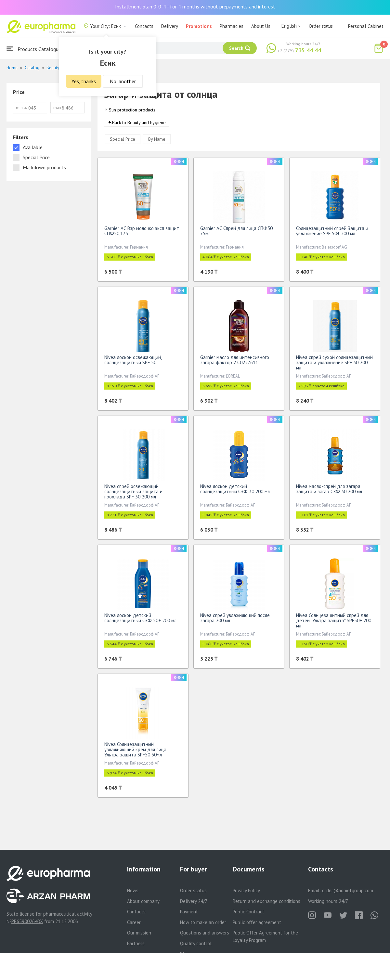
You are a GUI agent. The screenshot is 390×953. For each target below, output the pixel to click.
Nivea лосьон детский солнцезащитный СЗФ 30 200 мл (235, 491)
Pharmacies (231, 26)
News (132, 890)
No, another (123, 81)
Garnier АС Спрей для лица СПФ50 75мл (236, 233)
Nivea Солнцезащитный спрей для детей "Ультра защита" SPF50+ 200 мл (333, 622)
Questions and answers (204, 933)
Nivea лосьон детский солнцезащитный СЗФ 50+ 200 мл (140, 620)
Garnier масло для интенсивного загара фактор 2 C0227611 (234, 362)
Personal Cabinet (366, 26)
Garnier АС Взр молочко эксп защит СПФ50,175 (141, 233)
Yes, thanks (84, 81)
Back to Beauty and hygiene (139, 125)
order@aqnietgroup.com (347, 890)
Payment (189, 911)
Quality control (196, 943)
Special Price (122, 141)
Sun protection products (132, 110)
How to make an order (203, 922)
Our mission (139, 933)
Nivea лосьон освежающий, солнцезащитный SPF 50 (133, 362)
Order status (321, 26)
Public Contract (248, 911)
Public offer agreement (257, 922)
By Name (156, 141)
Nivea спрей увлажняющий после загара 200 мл (235, 620)
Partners (136, 943)
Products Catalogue (33, 48)
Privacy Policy (246, 890)
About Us (260, 26)
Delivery (169, 26)
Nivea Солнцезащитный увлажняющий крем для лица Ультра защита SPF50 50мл (135, 751)
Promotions (199, 26)
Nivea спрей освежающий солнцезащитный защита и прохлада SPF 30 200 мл (133, 493)
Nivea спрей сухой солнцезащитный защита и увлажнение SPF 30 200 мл (334, 364)
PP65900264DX (27, 921)
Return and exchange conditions (266, 901)
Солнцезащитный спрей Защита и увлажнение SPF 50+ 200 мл (332, 233)
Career (134, 922)
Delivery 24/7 (193, 901)
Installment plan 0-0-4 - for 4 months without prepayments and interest (195, 6)
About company (143, 901)
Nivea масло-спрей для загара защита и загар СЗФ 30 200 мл (329, 491)
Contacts (144, 26)
